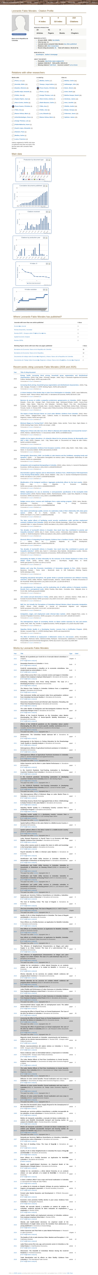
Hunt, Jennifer (69, 102)
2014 (15, 949)
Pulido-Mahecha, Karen (22, 124)
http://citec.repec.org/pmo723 (54, 61)
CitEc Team (70, 1273)
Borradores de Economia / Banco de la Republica (29, 353)
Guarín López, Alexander (23, 128)
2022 (15, 658)
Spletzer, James (70, 117)
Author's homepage (51, 54)
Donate (63, 2)
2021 (15, 743)
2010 (15, 910)
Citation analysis (31, 660)
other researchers (53, 46)
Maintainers (71, 2)
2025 (15, 832)
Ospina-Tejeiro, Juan (21, 99)
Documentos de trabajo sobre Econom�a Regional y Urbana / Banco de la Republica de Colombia (43, 356)
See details (55, 40)
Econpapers (30, 381)
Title (22, 653)
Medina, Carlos (19, 135)
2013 (15, 924)
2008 (15, 904)
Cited (77, 653)
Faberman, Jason (70, 113)
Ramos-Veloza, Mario (21, 113)
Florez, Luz (18, 80)
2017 (15, 677)
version (36, 731)
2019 (15, 697)
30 (55, 48)
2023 (15, 788)
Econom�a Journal (20, 326)
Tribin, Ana (18, 110)
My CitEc (50, 2)
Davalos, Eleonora (20, 88)
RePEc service (18, 1273)
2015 (15, 931)
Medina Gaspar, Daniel (72, 95)
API (57, 2)
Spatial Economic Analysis (22, 337)
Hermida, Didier (20, 84)
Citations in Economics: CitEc (12, 2)
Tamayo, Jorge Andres (47, 84)
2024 (15, 817)
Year (16, 372)
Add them (53, 65)
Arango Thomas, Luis (21, 121)
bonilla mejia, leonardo (22, 91)
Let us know (73, 65)
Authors (29, 2)
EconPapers (40, 54)
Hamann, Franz (19, 132)
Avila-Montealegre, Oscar (23, 117)
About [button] (94, 2)
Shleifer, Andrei (69, 106)
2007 (15, 879)
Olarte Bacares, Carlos (47, 102)
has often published (70, 44)
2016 (15, 664)
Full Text (23, 660)
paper (40, 381)
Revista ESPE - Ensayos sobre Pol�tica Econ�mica (30, 333)
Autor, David (68, 91)
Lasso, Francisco (20, 139)
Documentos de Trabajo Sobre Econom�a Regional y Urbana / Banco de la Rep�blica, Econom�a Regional (47, 360)
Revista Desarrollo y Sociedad (23, 329)
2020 (15, 710)
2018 (15, 690)
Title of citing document (28, 372)
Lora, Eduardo (44, 113)
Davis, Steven (69, 88)
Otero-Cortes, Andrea (21, 102)
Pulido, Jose (19, 95)
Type (71, 653)
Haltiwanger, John (70, 84)
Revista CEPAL (18, 340)
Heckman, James (70, 99)
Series (36, 2)
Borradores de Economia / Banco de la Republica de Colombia (32, 349)
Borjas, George (69, 110)
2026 (15, 1195)
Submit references (83, 2)
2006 (15, 860)
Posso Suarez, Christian (22, 106)
